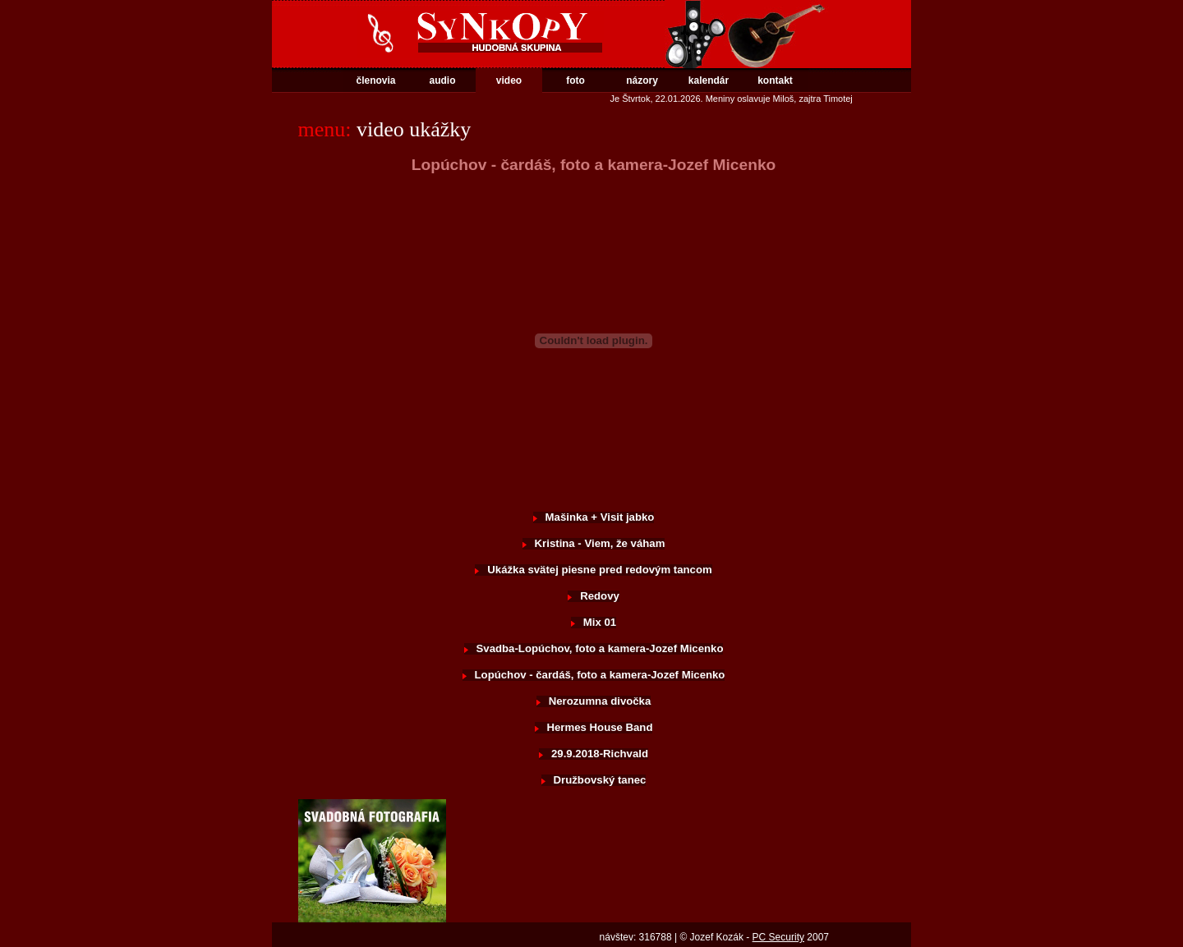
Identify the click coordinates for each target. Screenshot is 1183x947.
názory (642, 80)
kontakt (775, 80)
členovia (375, 80)
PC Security (778, 937)
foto (575, 80)
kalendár (708, 80)
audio (443, 80)
